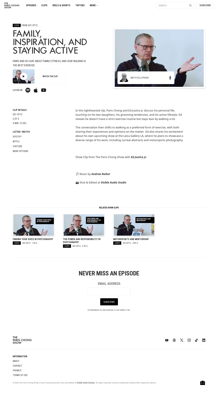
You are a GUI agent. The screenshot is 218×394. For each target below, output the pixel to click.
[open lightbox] (23, 76)
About (16, 361)
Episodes (31, 5)
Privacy (17, 370)
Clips (44, 5)
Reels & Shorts (61, 5)
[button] (94, 5)
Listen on (17, 90)
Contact (17, 365)
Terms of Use (20, 375)
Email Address (109, 284)
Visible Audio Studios (86, 382)
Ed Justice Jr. (139, 157)
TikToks (80, 5)
